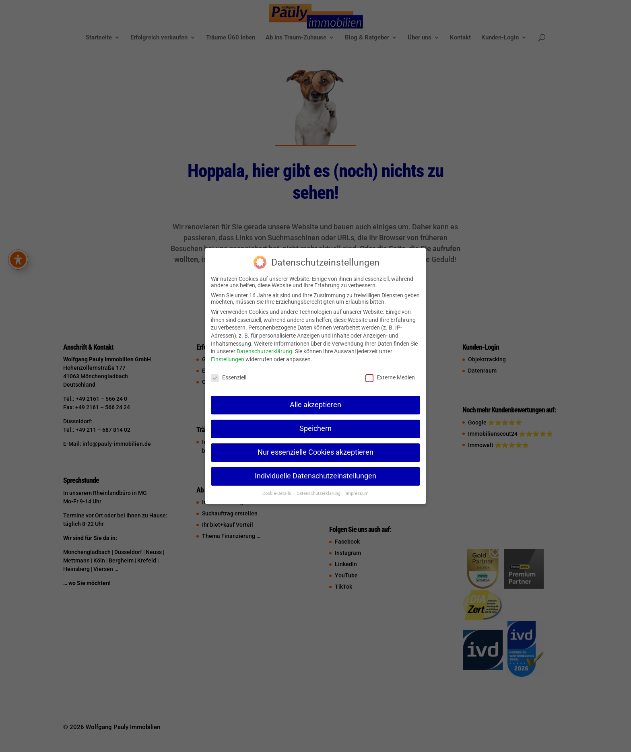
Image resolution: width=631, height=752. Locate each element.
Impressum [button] (357, 493)
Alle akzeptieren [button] (315, 405)
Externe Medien (390, 377)
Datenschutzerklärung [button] (319, 493)
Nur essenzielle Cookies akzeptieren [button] (315, 452)
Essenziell (228, 377)
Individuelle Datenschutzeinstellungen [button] (315, 476)
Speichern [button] (315, 428)
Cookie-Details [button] (277, 493)
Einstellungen (227, 359)
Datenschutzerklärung (264, 351)
